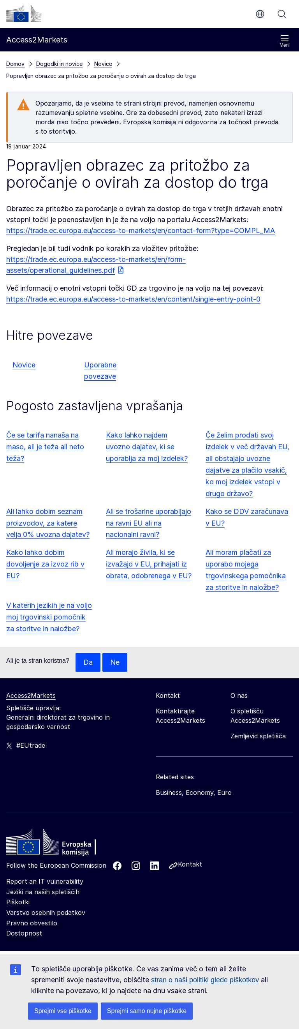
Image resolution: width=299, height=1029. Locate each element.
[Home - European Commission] (62, 844)
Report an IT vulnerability (44, 881)
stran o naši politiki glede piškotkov (205, 980)
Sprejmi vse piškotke (62, 1011)
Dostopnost (24, 933)
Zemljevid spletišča (258, 736)
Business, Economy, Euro (194, 792)
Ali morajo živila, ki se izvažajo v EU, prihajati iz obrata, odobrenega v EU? (149, 564)
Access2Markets (31, 695)
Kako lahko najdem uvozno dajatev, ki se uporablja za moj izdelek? (147, 446)
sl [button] (260, 14)
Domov (15, 63)
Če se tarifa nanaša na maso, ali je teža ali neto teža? (45, 446)
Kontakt (190, 864)
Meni (285, 41)
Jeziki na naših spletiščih (42, 892)
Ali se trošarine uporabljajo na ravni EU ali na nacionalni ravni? (148, 523)
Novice (23, 365)
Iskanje (282, 14)
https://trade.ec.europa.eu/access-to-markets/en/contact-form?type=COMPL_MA (140, 230)
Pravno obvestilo (31, 923)
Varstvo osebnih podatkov (45, 912)
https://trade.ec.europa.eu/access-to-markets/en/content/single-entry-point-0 (133, 299)
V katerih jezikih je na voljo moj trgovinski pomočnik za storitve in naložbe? (49, 617)
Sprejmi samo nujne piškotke (147, 1011)
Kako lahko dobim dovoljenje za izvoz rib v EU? (45, 564)
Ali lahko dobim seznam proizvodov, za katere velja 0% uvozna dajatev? (48, 523)
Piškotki (18, 902)
